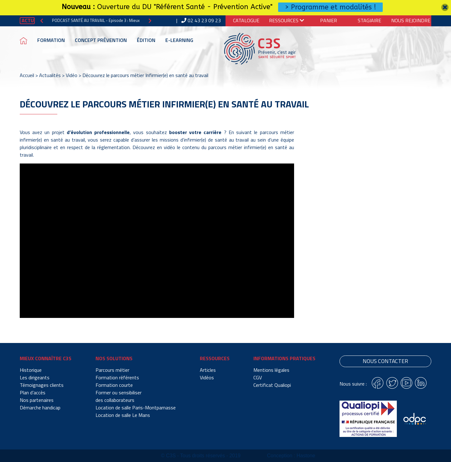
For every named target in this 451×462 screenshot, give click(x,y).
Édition (146, 40)
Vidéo (71, 75)
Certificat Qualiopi (272, 385)
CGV (257, 377)
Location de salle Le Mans (123, 415)
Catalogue (246, 20)
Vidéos (207, 377)
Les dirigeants (34, 377)
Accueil (27, 75)
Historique (31, 370)
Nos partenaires (37, 400)
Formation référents (117, 377)
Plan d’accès (32, 392)
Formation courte (114, 385)
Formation (51, 40)
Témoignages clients (42, 385)
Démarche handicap (40, 407)
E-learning (179, 40)
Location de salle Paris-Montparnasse (136, 407)
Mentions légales (271, 370)
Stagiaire (369, 20)
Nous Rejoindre (410, 20)
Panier (328, 20)
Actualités (50, 75)
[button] (41, 20)
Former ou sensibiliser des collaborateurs (119, 396)
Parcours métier (112, 370)
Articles (208, 370)
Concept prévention (101, 40)
